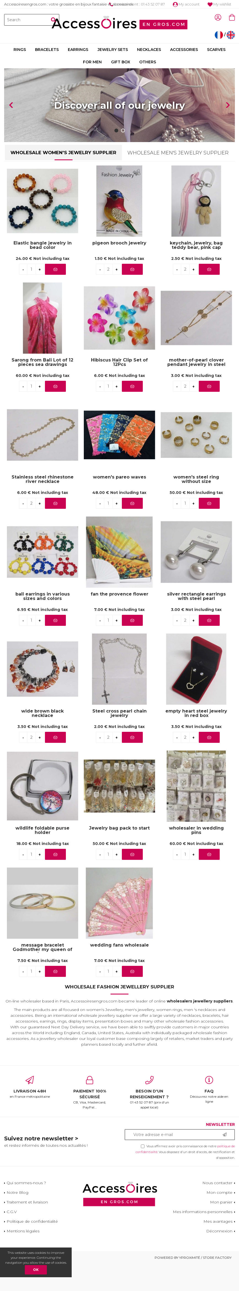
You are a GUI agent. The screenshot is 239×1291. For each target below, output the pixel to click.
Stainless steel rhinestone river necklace (43, 506)
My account (186, 4)
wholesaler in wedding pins (196, 858)
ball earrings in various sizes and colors (42, 623)
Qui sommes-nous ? (26, 1210)
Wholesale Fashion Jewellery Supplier (119, 1014)
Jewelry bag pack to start (119, 856)
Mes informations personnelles (202, 1239)
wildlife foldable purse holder (42, 858)
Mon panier (221, 1229)
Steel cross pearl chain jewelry (119, 740)
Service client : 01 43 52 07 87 (137, 4)
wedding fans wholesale (119, 973)
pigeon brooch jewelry (119, 270)
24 (42, 286)
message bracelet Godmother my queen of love (42, 975)
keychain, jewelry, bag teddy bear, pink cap (196, 272)
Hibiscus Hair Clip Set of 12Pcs (119, 389)
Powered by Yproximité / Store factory (193, 1285)
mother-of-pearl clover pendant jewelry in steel (196, 389)
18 (42, 871)
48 (119, 520)
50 (196, 520)
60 (42, 403)
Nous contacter (217, 1210)
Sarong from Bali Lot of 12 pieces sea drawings (42, 389)
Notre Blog (17, 1219)
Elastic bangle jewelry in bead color (43, 272)
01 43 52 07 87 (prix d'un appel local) (150, 1120)
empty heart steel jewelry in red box (196, 740)
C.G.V (12, 1239)
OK (36, 1270)
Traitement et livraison (27, 1229)
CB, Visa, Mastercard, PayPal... (90, 1120)
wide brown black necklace (42, 740)
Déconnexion (219, 1258)
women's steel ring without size (196, 506)
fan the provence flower (119, 621)
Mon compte (219, 1219)
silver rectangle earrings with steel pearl (196, 623)
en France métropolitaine (30, 1115)
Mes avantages (217, 1248)
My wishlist (219, 4)
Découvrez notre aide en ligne (209, 1117)
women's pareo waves (119, 504)
